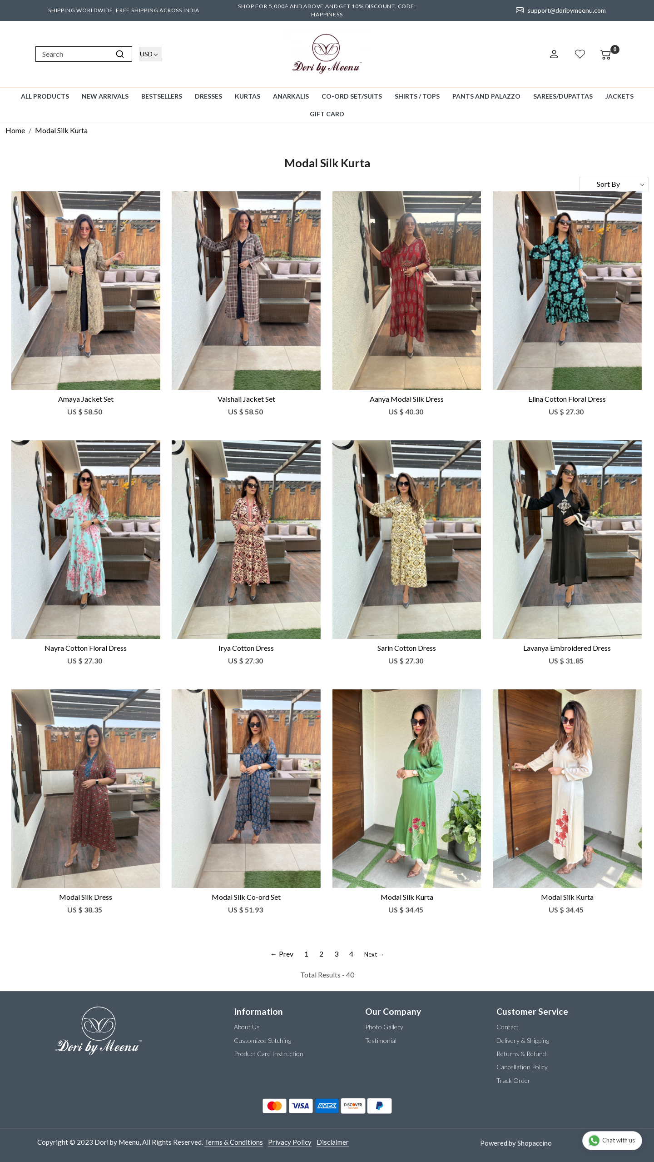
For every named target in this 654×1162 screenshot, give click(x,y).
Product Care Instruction (268, 1053)
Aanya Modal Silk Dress (407, 398)
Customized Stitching (262, 1040)
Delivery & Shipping (522, 1040)
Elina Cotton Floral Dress (567, 398)
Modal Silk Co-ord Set (246, 897)
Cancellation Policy (522, 1067)
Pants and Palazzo (486, 96)
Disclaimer (333, 1142)
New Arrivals (105, 96)
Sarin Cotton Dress (406, 647)
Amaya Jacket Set (86, 398)
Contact (507, 1027)
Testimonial (380, 1040)
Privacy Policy (290, 1142)
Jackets (619, 96)
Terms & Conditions (233, 1142)
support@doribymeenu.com (561, 10)
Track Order (513, 1080)
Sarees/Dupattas (563, 96)
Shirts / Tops (417, 96)
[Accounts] (554, 54)
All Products (45, 96)
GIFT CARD (327, 114)
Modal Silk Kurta (407, 897)
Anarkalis (291, 96)
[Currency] (150, 54)
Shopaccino (534, 1143)
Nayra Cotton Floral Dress (86, 647)
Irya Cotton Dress (246, 647)
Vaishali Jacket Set (246, 398)
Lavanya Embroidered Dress (567, 647)
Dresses (208, 96)
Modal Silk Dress (85, 897)
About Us (247, 1027)
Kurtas (247, 96)
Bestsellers (161, 96)
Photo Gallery (384, 1027)
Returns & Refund (521, 1053)
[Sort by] (614, 184)
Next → (374, 954)
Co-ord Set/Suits (352, 96)
